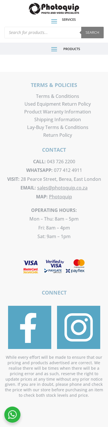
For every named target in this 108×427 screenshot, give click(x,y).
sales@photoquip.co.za (62, 188)
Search (92, 32)
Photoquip (60, 196)
